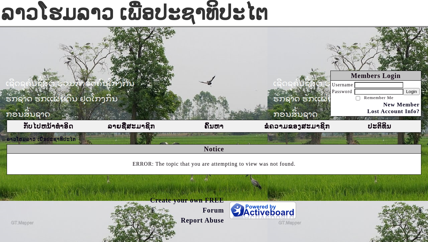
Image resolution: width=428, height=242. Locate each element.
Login (411, 91)
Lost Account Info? (393, 111)
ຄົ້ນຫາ (214, 126)
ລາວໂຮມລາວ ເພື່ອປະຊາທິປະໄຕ (41, 139)
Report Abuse (202, 220)
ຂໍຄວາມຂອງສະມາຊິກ (297, 126)
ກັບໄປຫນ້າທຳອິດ (48, 126)
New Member (401, 104)
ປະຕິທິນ (379, 126)
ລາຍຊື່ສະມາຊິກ (131, 126)
